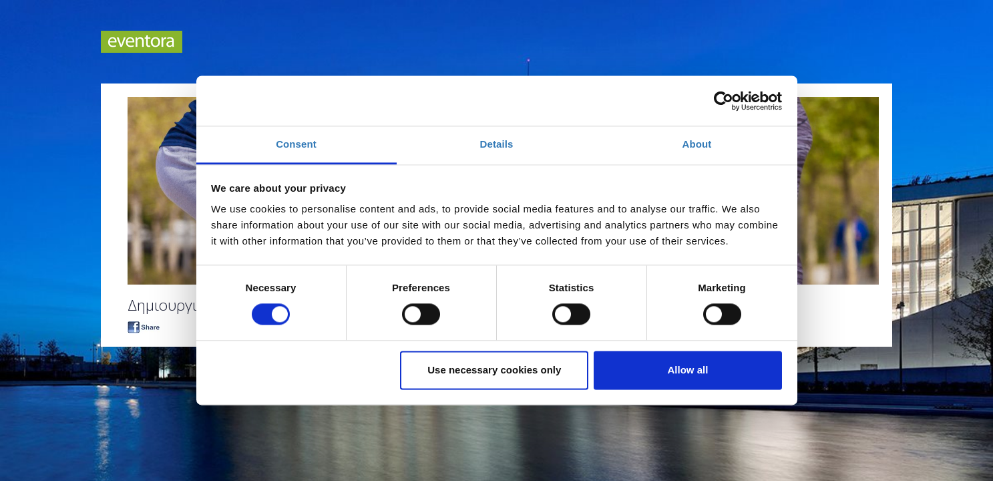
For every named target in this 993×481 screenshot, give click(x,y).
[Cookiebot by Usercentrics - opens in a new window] (723, 101)
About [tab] (697, 144)
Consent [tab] (296, 144)
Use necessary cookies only (494, 369)
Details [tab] (497, 144)
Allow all (688, 369)
